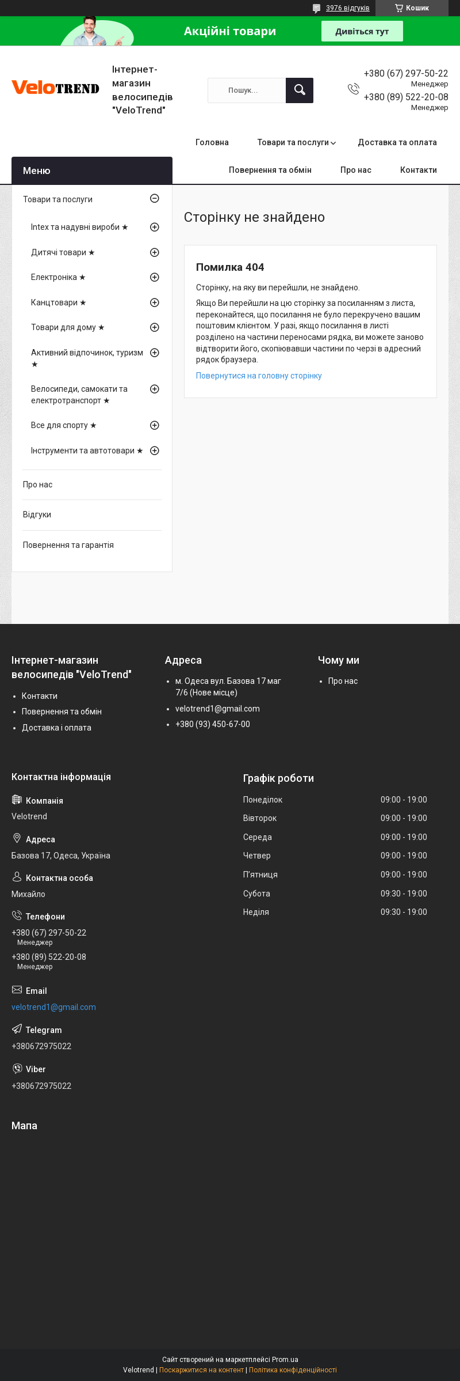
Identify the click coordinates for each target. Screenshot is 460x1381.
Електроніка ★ (58, 277)
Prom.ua (285, 1360)
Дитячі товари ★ (63, 252)
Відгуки (37, 514)
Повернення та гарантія (68, 545)
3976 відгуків (348, 8)
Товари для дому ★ (68, 327)
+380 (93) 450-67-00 (212, 724)
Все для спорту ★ (64, 425)
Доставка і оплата (56, 727)
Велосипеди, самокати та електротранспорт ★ (79, 394)
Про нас (355, 170)
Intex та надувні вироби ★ (80, 227)
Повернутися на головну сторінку (259, 375)
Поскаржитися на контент (201, 1370)
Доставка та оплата (397, 142)
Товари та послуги (293, 142)
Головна (212, 142)
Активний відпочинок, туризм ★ (87, 358)
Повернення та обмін (270, 170)
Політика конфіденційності (293, 1370)
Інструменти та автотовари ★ (87, 450)
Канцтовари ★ (59, 302)
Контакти (418, 170)
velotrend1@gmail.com (217, 708)
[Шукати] (299, 90)
